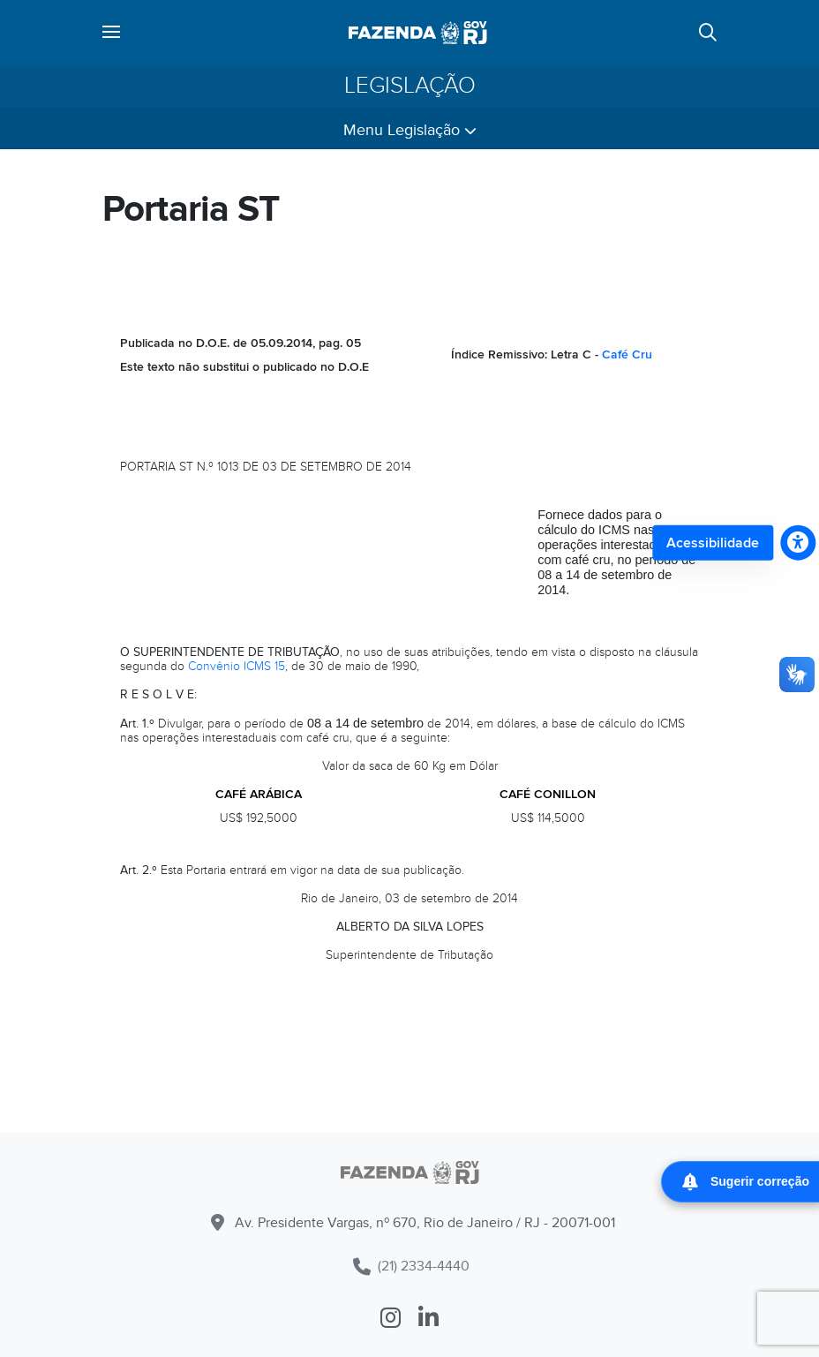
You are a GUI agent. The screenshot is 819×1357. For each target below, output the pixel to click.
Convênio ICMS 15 (236, 666)
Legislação (410, 86)
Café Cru (627, 354)
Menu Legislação (410, 130)
